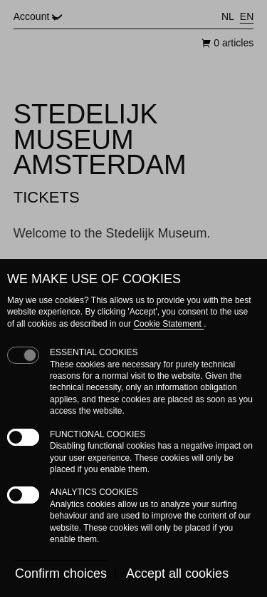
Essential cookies (94, 352)
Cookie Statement (168, 324)
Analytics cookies (94, 492)
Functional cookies (97, 434)
